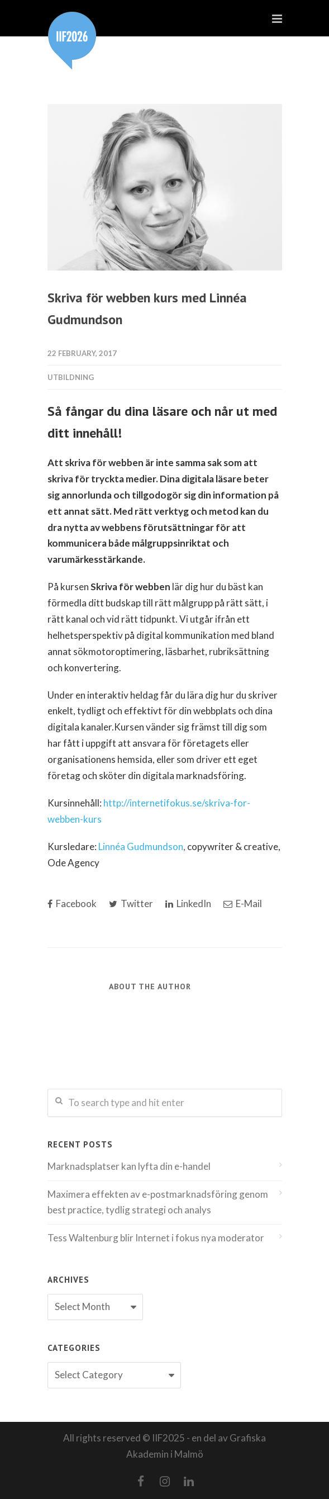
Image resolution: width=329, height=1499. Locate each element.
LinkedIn (188, 903)
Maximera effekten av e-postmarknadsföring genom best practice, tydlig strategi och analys (157, 1202)
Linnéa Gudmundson (140, 846)
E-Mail (242, 903)
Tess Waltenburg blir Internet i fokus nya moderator (155, 1238)
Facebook (72, 903)
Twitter (131, 903)
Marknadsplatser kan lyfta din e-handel (129, 1166)
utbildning (70, 377)
